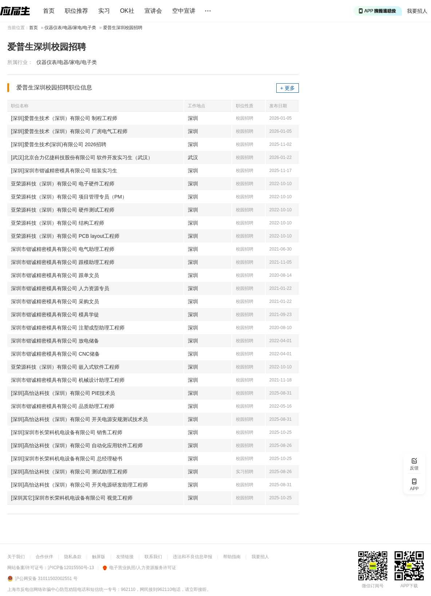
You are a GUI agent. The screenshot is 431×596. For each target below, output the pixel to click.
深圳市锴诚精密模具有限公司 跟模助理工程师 (62, 262)
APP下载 (409, 585)
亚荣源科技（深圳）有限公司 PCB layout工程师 (65, 236)
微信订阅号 (373, 585)
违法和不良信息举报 (192, 556)
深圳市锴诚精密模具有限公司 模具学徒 (55, 314)
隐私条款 (73, 556)
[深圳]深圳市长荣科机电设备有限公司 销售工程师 (66, 432)
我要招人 (417, 11)
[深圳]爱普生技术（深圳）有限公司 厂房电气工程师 (69, 131)
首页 (49, 11)
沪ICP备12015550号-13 (71, 567)
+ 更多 (287, 88)
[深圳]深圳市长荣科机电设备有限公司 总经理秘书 (66, 458)
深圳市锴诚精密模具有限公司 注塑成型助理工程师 (67, 328)
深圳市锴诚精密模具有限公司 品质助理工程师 (62, 406)
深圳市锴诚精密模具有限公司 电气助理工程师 (62, 249)
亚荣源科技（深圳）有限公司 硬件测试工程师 (62, 210)
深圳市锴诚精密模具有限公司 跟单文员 (55, 275)
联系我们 (153, 556)
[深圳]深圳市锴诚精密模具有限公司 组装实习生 (64, 170)
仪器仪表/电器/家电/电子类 (70, 27)
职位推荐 (76, 11)
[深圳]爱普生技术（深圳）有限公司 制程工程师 (64, 118)
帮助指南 (232, 556)
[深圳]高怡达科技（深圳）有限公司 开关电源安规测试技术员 (79, 419)
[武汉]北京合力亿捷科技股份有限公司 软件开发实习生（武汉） (82, 157)
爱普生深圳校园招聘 (122, 27)
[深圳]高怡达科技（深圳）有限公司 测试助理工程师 (69, 472)
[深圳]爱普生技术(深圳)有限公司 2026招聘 (58, 144)
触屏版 (98, 556)
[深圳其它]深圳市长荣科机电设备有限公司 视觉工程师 (72, 498)
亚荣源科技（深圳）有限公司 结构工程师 (57, 223)
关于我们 (16, 556)
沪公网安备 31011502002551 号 (46, 578)
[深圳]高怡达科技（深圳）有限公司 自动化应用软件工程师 (77, 445)
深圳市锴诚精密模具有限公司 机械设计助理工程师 (67, 380)
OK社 (127, 11)
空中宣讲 (183, 11)
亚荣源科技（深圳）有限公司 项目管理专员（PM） (69, 197)
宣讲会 (153, 11)
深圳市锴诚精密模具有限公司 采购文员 (55, 301)
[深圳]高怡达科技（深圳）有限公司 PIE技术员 (63, 393)
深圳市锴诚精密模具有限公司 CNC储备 (55, 354)
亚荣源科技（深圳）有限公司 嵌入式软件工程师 (65, 367)
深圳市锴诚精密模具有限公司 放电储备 (55, 341)
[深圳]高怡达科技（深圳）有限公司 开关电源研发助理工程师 (79, 485)
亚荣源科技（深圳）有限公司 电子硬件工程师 (62, 184)
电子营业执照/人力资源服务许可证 (139, 567)
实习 (104, 11)
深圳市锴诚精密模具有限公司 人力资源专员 (60, 288)
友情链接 (125, 556)
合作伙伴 (44, 556)
